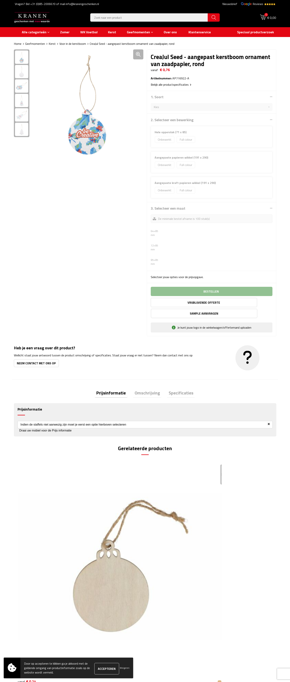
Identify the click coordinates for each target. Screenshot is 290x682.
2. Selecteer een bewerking (172, 119)
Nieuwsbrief (229, 4)
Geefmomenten (35, 43)
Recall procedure (225, 612)
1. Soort (157, 96)
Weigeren (124, 668)
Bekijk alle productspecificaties (171, 84)
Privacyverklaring (225, 606)
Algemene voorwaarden (229, 584)
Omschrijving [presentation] (147, 382)
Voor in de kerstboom (72, 43)
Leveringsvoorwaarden (229, 601)
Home (17, 43)
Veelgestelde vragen (97, 595)
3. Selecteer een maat (168, 208)
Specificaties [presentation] (178, 382)
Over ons (90, 584)
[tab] (114, 382)
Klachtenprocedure (226, 595)
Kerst (52, 43)
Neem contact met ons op (36, 352)
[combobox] (149, 17)
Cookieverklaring (225, 589)
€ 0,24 (27, 525)
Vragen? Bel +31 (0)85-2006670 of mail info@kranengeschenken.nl (57, 4)
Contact (155, 584)
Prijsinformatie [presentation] (114, 382)
